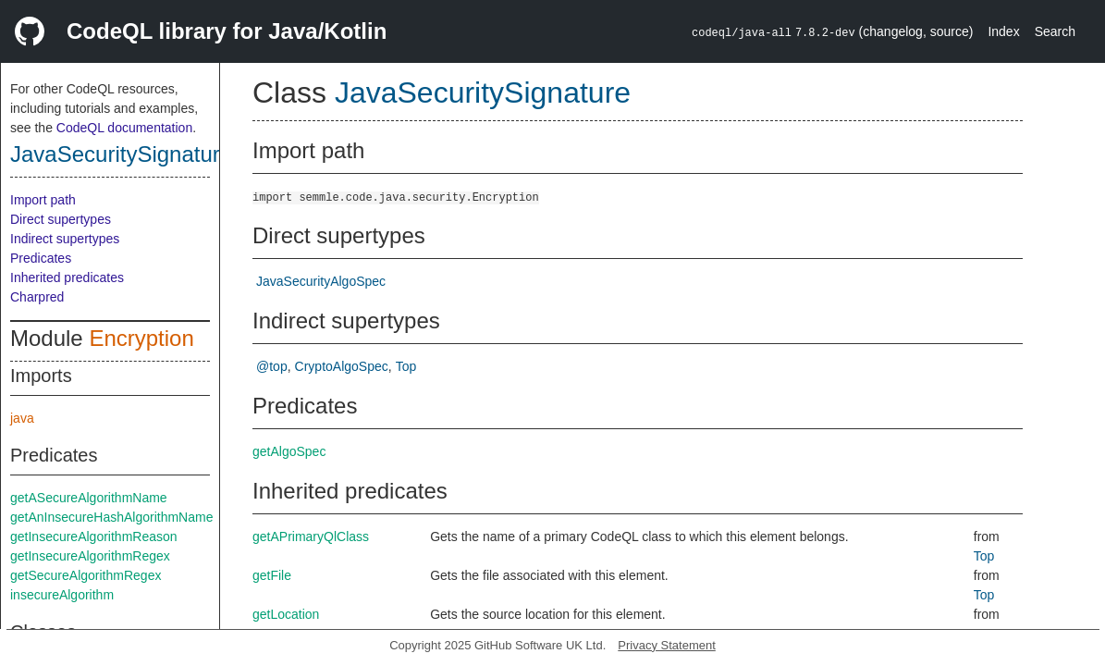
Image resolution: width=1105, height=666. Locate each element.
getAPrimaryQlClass (310, 536)
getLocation (285, 614)
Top (406, 366)
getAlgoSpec (288, 451)
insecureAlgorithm (62, 594)
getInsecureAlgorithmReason (94, 536)
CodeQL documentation (124, 127)
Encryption (141, 338)
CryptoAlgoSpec (341, 366)
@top (272, 366)
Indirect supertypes (64, 238)
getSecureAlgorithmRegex (85, 575)
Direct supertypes (60, 219)
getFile (271, 575)
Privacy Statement (667, 645)
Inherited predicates (67, 277)
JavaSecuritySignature (121, 154)
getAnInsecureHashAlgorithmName (111, 517)
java (22, 418)
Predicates (40, 258)
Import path (43, 199)
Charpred (37, 297)
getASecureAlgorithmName (88, 497)
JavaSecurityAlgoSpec (321, 281)
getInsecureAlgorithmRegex (90, 556)
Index (1003, 31)
